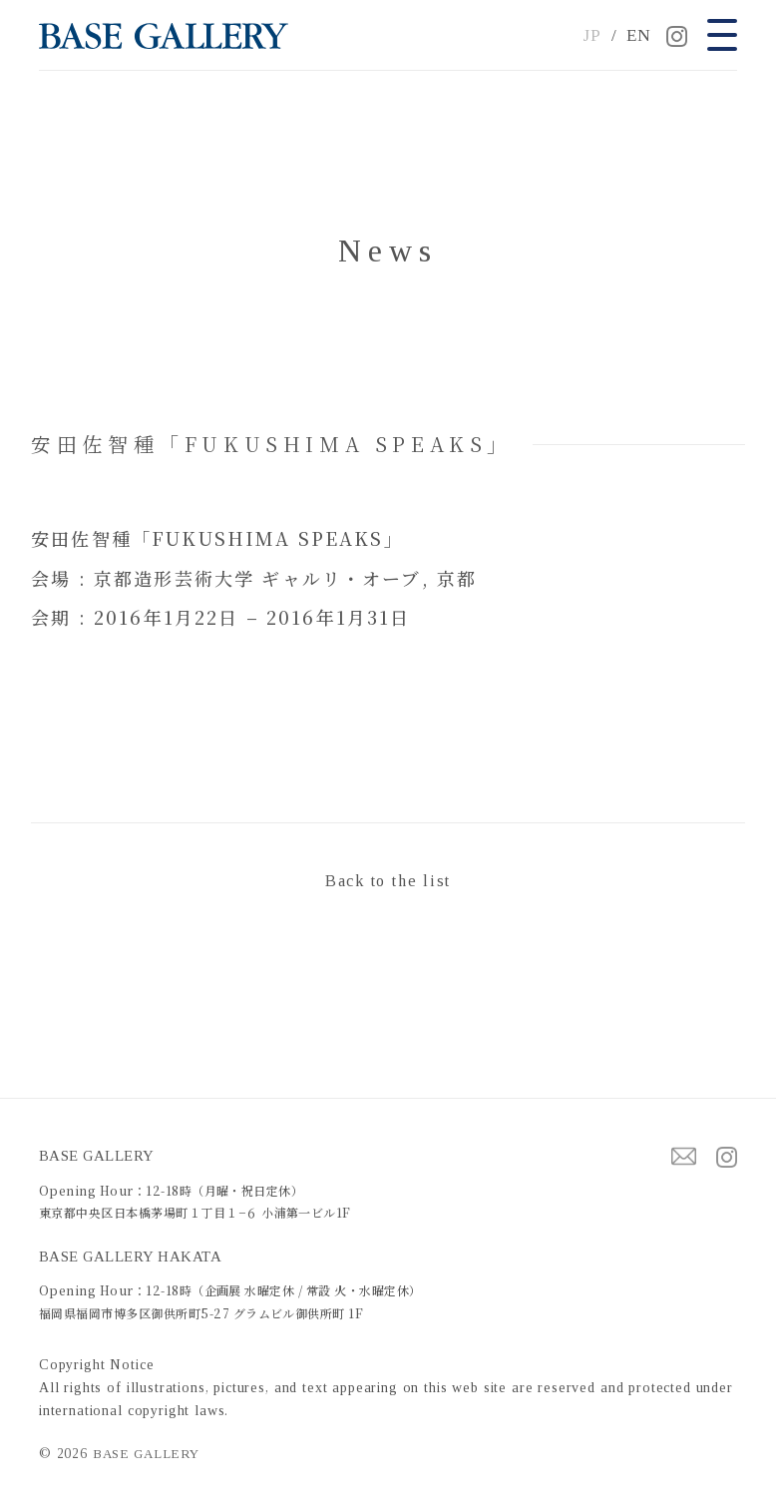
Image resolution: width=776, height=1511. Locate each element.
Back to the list (388, 880)
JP (591, 35)
